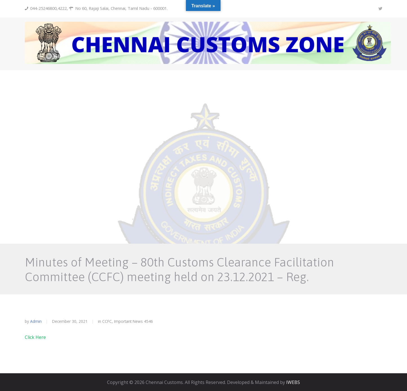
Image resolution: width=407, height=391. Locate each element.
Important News (128, 321)
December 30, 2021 (70, 321)
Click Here (35, 337)
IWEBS (293, 382)
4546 (148, 321)
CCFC (107, 321)
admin (36, 321)
